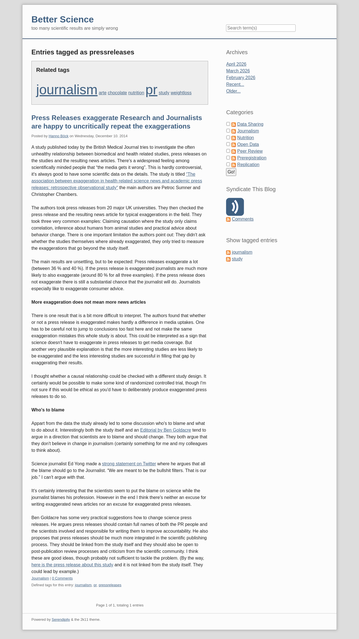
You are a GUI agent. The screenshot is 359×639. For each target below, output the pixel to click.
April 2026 (236, 64)
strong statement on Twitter (129, 463)
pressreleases (110, 585)
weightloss (181, 92)
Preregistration (251, 157)
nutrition (136, 92)
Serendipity (61, 619)
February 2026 (240, 77)
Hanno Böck (58, 136)
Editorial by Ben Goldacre (165, 430)
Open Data (248, 144)
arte (103, 92)
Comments (243, 219)
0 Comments (62, 578)
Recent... (235, 84)
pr (152, 89)
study (164, 92)
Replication (248, 164)
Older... (233, 91)
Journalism (40, 578)
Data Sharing (250, 124)
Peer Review (250, 151)
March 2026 (238, 70)
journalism (67, 89)
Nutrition (245, 137)
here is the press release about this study (72, 564)
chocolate (117, 92)
